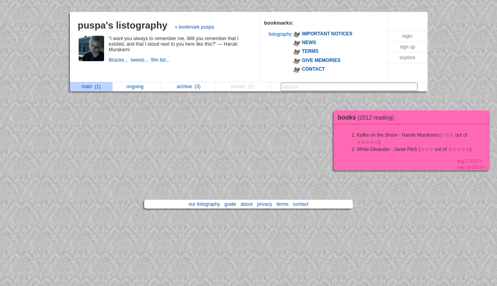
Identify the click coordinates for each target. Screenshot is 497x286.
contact (301, 204)
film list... (161, 60)
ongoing (137, 86)
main (91, 86)
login (407, 36)
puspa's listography (123, 25)
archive (189, 86)
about (247, 204)
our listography (204, 204)
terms (282, 204)
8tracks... (120, 60)
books (368, 117)
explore (407, 57)
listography (280, 34)
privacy (264, 204)
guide (230, 204)
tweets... (141, 60)
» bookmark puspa (194, 27)
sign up (407, 47)
